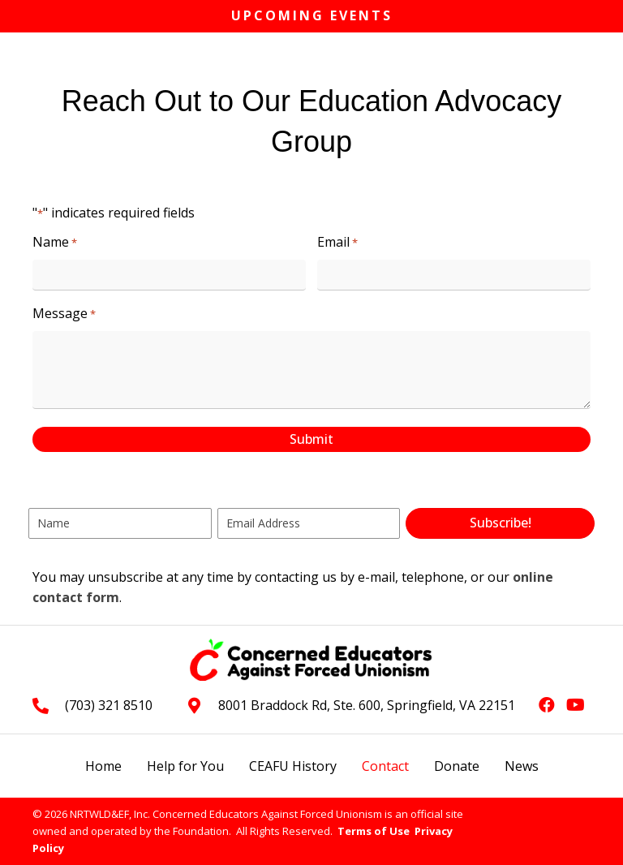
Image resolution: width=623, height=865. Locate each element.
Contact (385, 766)
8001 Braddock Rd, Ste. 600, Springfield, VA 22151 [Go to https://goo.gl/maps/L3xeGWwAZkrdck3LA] (366, 705)
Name (54, 242)
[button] (500, 523)
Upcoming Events (312, 15)
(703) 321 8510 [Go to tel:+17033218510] (109, 705)
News (522, 766)
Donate (456, 766)
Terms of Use (373, 831)
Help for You (185, 766)
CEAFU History (293, 766)
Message (64, 313)
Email (337, 242)
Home (103, 766)
